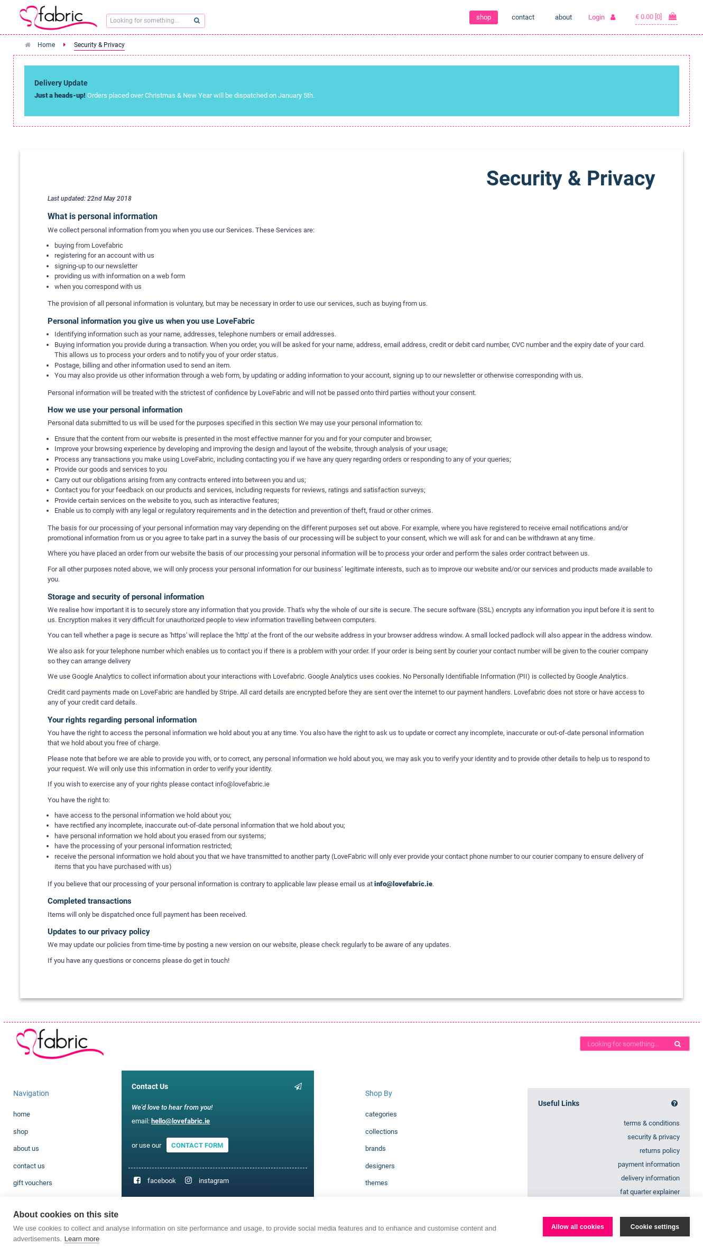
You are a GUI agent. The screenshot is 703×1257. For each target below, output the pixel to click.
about (563, 17)
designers (380, 1166)
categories (381, 1114)
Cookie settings (655, 1227)
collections (381, 1132)
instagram (214, 1181)
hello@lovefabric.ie (180, 1121)
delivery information (650, 1178)
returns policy (660, 1151)
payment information (649, 1164)
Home (46, 45)
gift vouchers (32, 1183)
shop (483, 17)
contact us (29, 1166)
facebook (161, 1181)
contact (523, 17)
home (21, 1114)
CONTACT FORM (197, 1145)
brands (375, 1148)
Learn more (81, 1239)
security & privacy (653, 1137)
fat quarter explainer (650, 1192)
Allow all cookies (577, 1227)
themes (376, 1183)
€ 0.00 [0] (656, 16)
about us (26, 1148)
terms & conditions (652, 1123)
